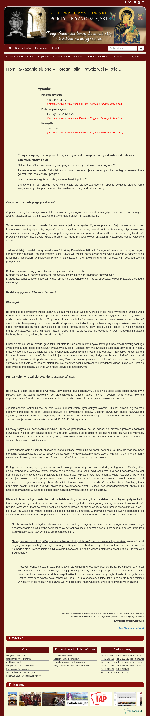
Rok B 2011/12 (108, 659)
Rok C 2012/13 (108, 662)
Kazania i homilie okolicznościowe (106, 56)
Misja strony (41, 48)
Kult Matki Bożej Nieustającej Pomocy (23, 676)
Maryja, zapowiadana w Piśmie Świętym (71, 665)
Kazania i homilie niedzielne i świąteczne (27, 56)
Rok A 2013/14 (107, 665)
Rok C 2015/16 (108, 672)
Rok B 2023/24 (137, 659)
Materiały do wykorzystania (18, 659)
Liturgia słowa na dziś (16, 655)
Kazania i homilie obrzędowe (68, 56)
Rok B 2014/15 (108, 669)
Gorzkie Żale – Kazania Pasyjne (20, 672)
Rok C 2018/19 (122, 662)
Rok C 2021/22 (122, 672)
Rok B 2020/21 (122, 669)
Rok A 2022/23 (137, 655)
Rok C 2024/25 (137, 662)
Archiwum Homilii (14, 662)
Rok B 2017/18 (122, 659)
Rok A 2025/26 (137, 665)
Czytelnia (136, 56)
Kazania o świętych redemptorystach (70, 662)
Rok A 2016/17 (122, 655)
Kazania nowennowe (62, 655)
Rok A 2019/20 (122, 665)
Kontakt (56, 48)
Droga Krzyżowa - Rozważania (20, 665)
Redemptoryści (23, 48)
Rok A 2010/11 (107, 655)
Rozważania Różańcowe (17, 669)
